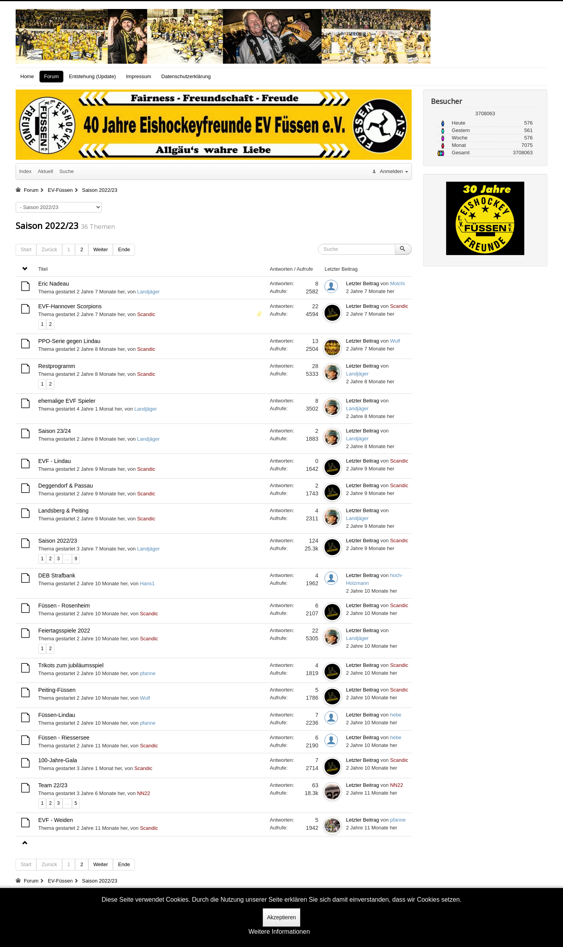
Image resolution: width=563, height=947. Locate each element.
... (67, 558)
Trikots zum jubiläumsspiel (71, 665)
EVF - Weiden (55, 820)
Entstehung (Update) (92, 76)
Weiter (100, 249)
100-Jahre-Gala (57, 760)
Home (27, 76)
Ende (124, 249)
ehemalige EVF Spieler (66, 401)
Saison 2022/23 (47, 225)
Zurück (49, 249)
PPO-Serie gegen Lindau (69, 341)
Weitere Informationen (279, 931)
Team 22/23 (53, 785)
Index (25, 171)
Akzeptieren (281, 917)
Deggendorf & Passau (65, 485)
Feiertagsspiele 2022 (64, 630)
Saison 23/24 (54, 431)
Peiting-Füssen (56, 690)
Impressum (138, 76)
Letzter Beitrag (362, 283)
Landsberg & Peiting (63, 510)
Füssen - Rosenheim (64, 605)
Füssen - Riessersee (64, 737)
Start (26, 249)
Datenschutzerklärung (186, 76)
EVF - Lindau (54, 461)
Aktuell (45, 171)
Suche (66, 171)
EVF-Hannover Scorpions (70, 306)
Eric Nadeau (53, 284)
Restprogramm (56, 366)
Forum (51, 76)
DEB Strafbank (56, 575)
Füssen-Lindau (56, 715)
